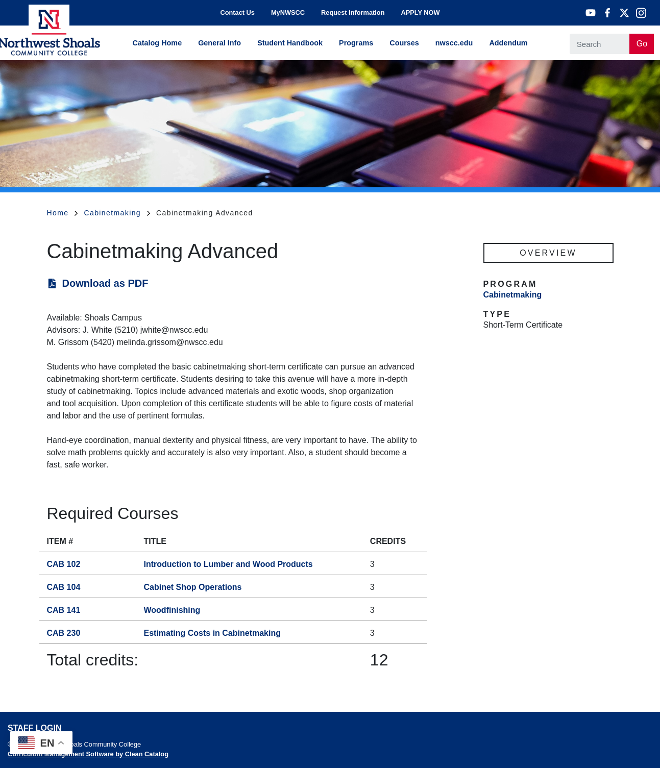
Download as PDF (105, 283)
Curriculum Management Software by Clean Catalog (88, 754)
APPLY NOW (420, 12)
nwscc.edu (454, 43)
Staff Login (34, 728)
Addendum (508, 43)
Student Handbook (290, 43)
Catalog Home (157, 43)
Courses (404, 43)
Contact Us (237, 12)
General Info (219, 43)
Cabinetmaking (117, 213)
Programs (356, 43)
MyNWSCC (288, 12)
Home (62, 213)
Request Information (352, 12)
